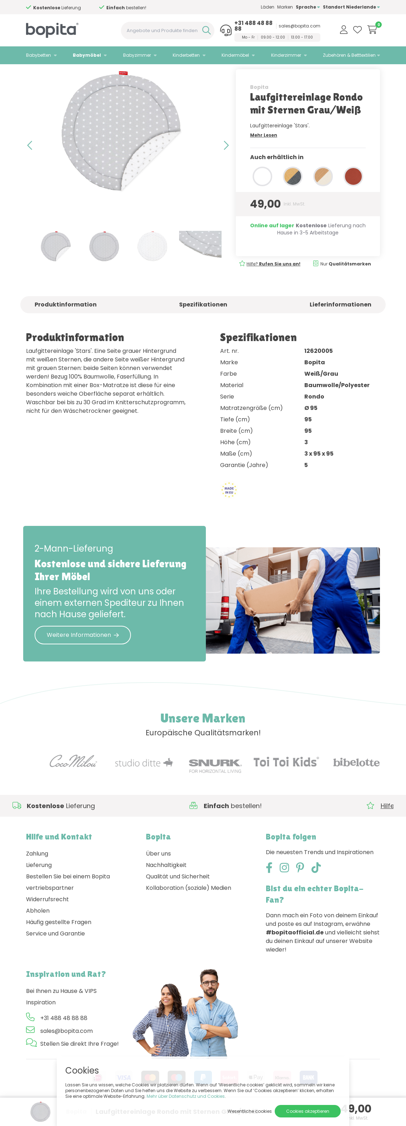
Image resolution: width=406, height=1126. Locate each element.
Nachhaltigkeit (166, 884)
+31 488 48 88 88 (253, 26)
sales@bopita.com (299, 26)
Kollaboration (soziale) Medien (188, 907)
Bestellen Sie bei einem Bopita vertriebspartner (68, 901)
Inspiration (41, 1022)
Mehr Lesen (263, 154)
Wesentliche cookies (250, 1111)
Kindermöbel (235, 55)
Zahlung (37, 873)
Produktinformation (66, 323)
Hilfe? (273, 283)
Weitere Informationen (83, 654)
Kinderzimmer (286, 55)
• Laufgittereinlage (102, 73)
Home (33, 73)
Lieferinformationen (340, 323)
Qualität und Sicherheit (178, 896)
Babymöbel (87, 55)
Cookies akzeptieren (307, 1111)
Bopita (259, 106)
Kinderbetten (186, 55)
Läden (267, 7)
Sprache (308, 7)
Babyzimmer (137, 55)
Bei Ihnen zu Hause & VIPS (61, 1010)
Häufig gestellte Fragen (58, 941)
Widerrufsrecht (47, 918)
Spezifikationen (203, 323)
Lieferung (39, 884)
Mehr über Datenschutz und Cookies (186, 1096)
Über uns (158, 873)
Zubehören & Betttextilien (349, 55)
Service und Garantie (55, 953)
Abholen (38, 930)
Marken (285, 7)
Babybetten (38, 55)
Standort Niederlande (351, 7)
